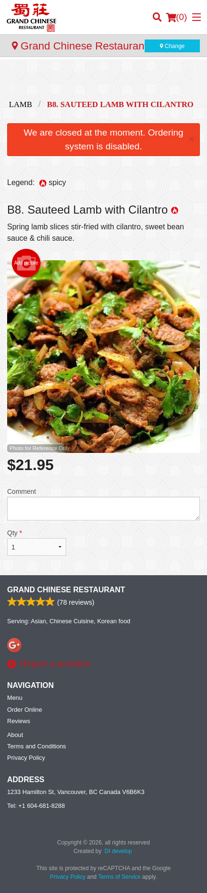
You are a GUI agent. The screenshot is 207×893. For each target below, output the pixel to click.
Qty (36, 542)
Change (172, 46)
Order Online (24, 709)
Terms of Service (119, 876)
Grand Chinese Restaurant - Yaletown (106, 46)
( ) (176, 17)
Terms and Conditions (36, 746)
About (15, 734)
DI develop (118, 851)
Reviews (18, 721)
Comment (103, 504)
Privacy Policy (26, 757)
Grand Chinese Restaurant (66, 590)
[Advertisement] (103, 78)
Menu (14, 697)
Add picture (26, 263)
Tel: (36, 805)
